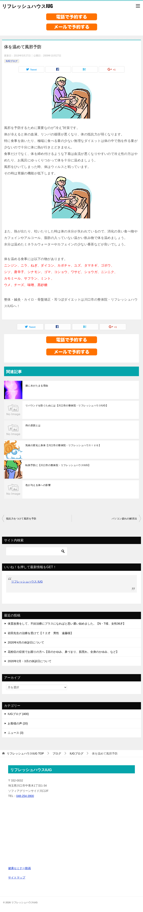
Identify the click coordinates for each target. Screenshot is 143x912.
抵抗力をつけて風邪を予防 (21, 518)
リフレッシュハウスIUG (27, 5)
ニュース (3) (15, 732)
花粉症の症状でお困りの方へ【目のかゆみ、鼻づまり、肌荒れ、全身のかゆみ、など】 (63, 651)
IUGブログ (11, 61)
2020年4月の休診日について (26, 642)
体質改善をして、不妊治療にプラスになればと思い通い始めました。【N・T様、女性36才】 (67, 623)
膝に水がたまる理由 (36, 385)
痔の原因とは (32, 425)
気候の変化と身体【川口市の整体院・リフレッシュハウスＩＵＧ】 (63, 445)
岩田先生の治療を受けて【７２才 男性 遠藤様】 (40, 633)
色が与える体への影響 (38, 485)
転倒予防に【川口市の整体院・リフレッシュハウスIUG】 (58, 465)
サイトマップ (16, 877)
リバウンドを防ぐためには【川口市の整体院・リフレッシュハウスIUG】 (66, 405)
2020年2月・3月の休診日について (29, 661)
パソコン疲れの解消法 (124, 518)
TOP (25, 753)
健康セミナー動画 (19, 868)
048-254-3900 (25, 796)
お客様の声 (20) (18, 723)
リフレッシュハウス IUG (27, 581)
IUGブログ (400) (18, 714)
